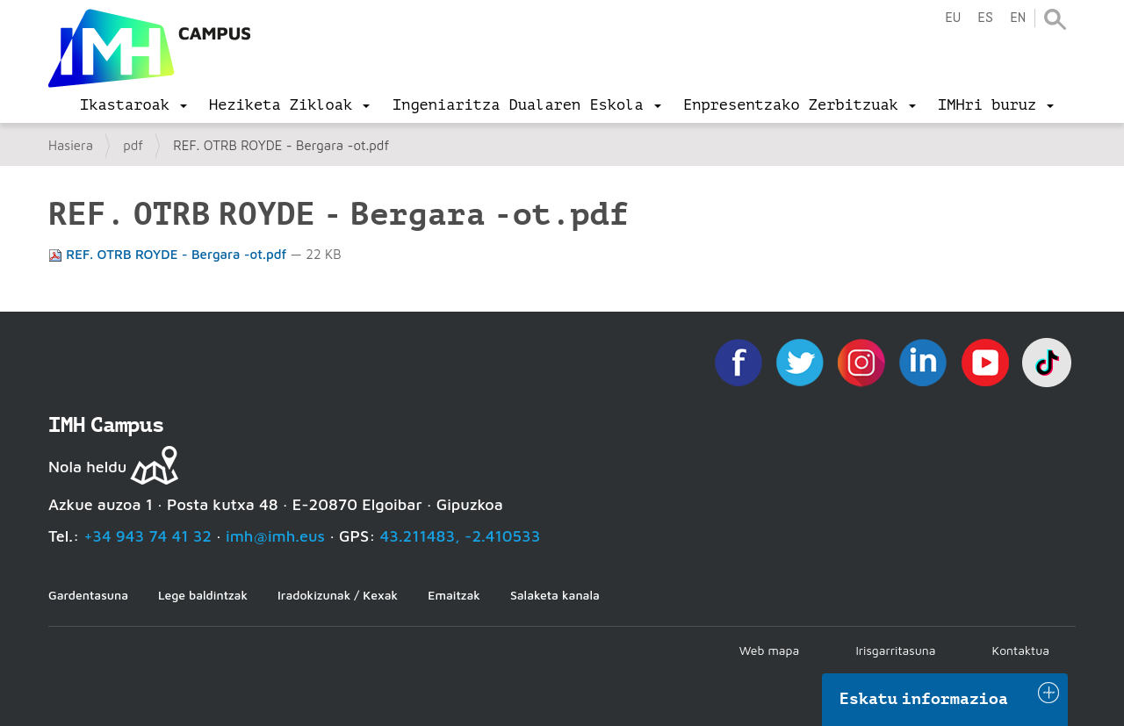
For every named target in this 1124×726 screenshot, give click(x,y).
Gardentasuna (88, 594)
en (1018, 18)
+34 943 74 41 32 (147, 536)
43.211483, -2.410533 (460, 536)
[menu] (133, 105)
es (985, 18)
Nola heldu (87, 466)
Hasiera (70, 145)
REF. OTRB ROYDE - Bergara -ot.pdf (169, 254)
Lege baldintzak (203, 594)
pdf (133, 145)
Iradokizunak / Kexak (337, 594)
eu (953, 18)
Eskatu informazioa (923, 699)
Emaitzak (454, 594)
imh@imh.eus (275, 536)
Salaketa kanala (555, 594)
